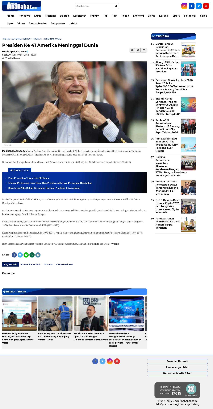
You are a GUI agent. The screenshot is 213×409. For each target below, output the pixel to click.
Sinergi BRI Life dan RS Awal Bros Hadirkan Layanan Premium (167, 67)
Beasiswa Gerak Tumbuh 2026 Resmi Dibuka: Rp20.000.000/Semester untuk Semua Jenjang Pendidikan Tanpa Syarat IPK (174, 86)
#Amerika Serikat (31, 264)
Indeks (73, 23)
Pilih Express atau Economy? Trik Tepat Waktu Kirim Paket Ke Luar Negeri (166, 144)
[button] (144, 50)
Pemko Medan (38, 23)
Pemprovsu (58, 23)
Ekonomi (138, 15)
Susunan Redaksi (177, 361)
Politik (125, 15)
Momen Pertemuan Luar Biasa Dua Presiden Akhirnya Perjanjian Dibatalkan (50, 183)
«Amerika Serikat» (22, 39)
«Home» (6, 39)
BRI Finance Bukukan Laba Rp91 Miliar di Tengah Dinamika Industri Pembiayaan (91, 336)
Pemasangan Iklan (177, 367)
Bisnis (151, 15)
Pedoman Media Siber (177, 373)
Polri (114, 15)
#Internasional (64, 264)
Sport (176, 15)
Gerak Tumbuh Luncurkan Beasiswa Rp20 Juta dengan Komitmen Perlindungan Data (167, 50)
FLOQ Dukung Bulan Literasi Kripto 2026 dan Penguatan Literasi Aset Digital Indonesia (167, 206)
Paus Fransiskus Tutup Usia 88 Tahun (28, 178)
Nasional (50, 15)
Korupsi (163, 15)
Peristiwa (24, 15)
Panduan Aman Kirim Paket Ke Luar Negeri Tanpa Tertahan (167, 223)
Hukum (94, 15)
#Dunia (48, 264)
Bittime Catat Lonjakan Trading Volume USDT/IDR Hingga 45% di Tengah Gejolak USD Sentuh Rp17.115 (167, 106)
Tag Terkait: (10, 264)
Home (10, 15)
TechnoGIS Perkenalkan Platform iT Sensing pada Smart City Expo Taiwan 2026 (167, 126)
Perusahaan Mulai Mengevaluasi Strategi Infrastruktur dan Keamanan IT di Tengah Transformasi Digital (125, 339)
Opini (10, 23)
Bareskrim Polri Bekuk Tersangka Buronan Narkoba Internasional (44, 188)
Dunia (37, 15)
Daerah (64, 15)
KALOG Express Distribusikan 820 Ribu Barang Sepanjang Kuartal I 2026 (54, 336)
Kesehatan (79, 15)
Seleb (203, 15)
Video (21, 23)
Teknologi (190, 15)
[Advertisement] (173, 256)
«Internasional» (52, 39)
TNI (105, 15)
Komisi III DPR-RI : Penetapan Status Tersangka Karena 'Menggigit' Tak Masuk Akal (166, 187)
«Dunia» (37, 39)
